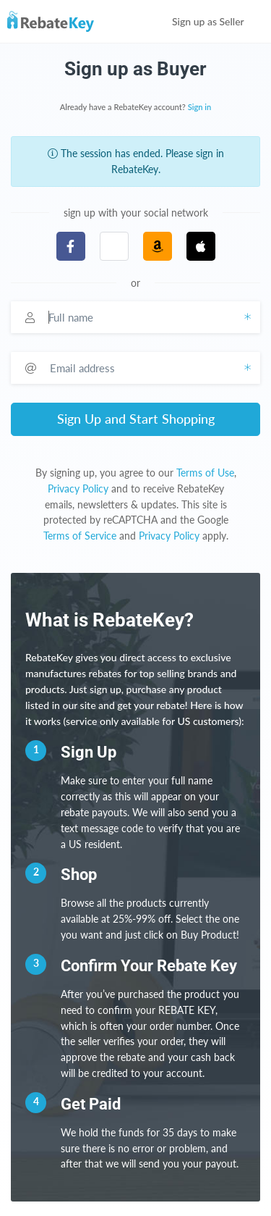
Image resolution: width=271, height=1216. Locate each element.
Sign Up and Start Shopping (136, 419)
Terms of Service (79, 535)
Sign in (200, 107)
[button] (114, 246)
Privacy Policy (78, 488)
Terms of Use (205, 472)
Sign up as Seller (218, 21)
